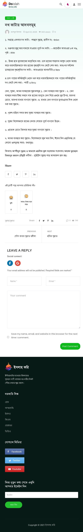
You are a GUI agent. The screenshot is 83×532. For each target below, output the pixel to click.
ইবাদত (8, 413)
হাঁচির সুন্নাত (52, 236)
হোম (7, 402)
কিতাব (7, 419)
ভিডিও (8, 431)
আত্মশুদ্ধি (9, 407)
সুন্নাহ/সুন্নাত (9, 221)
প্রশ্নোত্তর (8, 425)
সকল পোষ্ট (10, 18)
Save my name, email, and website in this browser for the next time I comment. (44, 335)
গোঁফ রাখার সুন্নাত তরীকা (25, 236)
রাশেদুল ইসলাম (16, 32)
